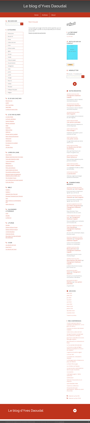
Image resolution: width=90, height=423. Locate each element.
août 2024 (69, 293)
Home (36, 15)
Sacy (7, 198)
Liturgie (9, 78)
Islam (9, 69)
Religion (10, 92)
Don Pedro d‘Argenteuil (74, 205)
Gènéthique (8, 141)
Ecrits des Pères (10, 182)
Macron (10, 80)
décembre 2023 (71, 310)
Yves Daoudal (71, 227)
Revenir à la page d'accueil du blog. (37, 33)
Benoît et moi (9, 101)
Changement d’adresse (74, 105)
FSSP (7, 213)
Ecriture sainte (11, 48)
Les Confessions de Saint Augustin (14, 180)
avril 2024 (69, 302)
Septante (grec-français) (12, 194)
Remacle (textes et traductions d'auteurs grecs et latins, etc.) (13, 175)
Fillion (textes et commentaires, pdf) (13, 201)
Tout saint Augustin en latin (12, 159)
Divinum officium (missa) (12, 229)
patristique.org (9, 165)
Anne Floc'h (8, 247)
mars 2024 (69, 304)
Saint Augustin (71, 114)
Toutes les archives (71, 315)
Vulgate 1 (8, 190)
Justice (9, 72)
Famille (9, 57)
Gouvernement (11, 63)
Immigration (11, 66)
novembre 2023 (71, 313)
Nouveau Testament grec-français (14, 196)
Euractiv (8, 145)
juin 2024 (69, 297)
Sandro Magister (10, 121)
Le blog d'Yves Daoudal (45, 6)
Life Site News (9, 147)
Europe (9, 54)
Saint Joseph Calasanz (73, 165)
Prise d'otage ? (71, 130)
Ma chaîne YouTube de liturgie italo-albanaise (13, 236)
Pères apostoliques (10, 168)
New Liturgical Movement (12, 136)
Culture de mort (12, 42)
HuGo (68, 272)
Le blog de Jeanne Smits (12, 109)
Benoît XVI (10, 36)
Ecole (9, 45)
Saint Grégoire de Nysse (12, 170)
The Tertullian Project (11, 178)
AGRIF (7, 103)
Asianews (8, 127)
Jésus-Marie (9, 155)
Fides (7, 125)
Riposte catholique (10, 123)
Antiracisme (11, 33)
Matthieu (69, 282)
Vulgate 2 (8, 192)
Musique (10, 86)
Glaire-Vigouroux (10, 204)
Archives (45, 15)
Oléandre (69, 189)
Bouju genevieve (72, 248)
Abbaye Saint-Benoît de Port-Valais (14, 157)
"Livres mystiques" (10, 161)
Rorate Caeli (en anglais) (12, 134)
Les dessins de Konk (11, 245)
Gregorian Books (10, 234)
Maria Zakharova (72, 157)
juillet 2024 (69, 295)
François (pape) (12, 60)
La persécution (71, 173)
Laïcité (9, 75)
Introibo (8, 215)
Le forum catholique (11, 119)
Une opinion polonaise (73, 122)
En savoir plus (61, 421)
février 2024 (70, 306)
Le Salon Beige (9, 117)
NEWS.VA (8, 132)
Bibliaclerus (8, 163)
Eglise (9, 51)
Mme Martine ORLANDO (74, 260)
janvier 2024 (70, 308)
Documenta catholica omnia (13, 172)
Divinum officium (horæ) (12, 227)
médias (9, 83)
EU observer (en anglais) (12, 143)
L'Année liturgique (10, 231)
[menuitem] (36, 14)
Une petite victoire (72, 139)
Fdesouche (8, 138)
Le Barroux (8, 218)
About (53, 15)
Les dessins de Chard (11, 249)
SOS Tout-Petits (10, 105)
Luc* (68, 217)
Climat (9, 39)
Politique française (12, 89)
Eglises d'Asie (9, 130)
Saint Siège (8, 107)
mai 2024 (69, 300)
